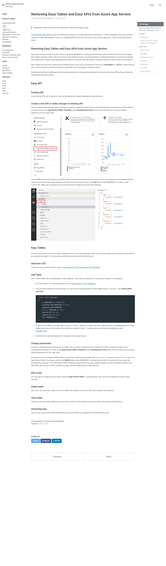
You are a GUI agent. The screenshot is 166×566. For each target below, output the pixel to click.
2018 (4, 87)
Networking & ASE (8, 23)
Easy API (142, 34)
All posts (5, 94)
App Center (86, 28)
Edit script (143, 62)
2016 (4, 92)
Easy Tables (143, 47)
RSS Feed (5, 69)
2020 (4, 82)
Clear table (144, 69)
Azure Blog (6, 71)
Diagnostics (6, 30)
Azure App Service (15, 5)
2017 (4, 89)
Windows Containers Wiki (11, 55)
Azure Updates (7, 74)
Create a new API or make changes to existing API (149, 43)
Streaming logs (145, 73)
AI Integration (7, 42)
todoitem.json (41, 338)
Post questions (37, 430)
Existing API (144, 38)
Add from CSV (145, 51)
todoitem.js (123, 336)
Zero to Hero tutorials (10, 58)
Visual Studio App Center (41, 35)
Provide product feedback (54, 430)
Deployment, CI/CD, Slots (11, 35)
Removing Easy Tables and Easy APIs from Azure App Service (150, 29)
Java (4, 26)
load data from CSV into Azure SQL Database (83, 275)
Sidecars (5, 40)
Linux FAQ (5, 53)
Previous (57, 466)
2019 (4, 84)
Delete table (144, 66)
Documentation (7, 51)
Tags (150, 5)
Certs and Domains (9, 32)
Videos (5, 28)
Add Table (143, 55)
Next (108, 466)
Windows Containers (9, 37)
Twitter (4, 66)
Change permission (147, 58)
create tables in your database (85, 291)
